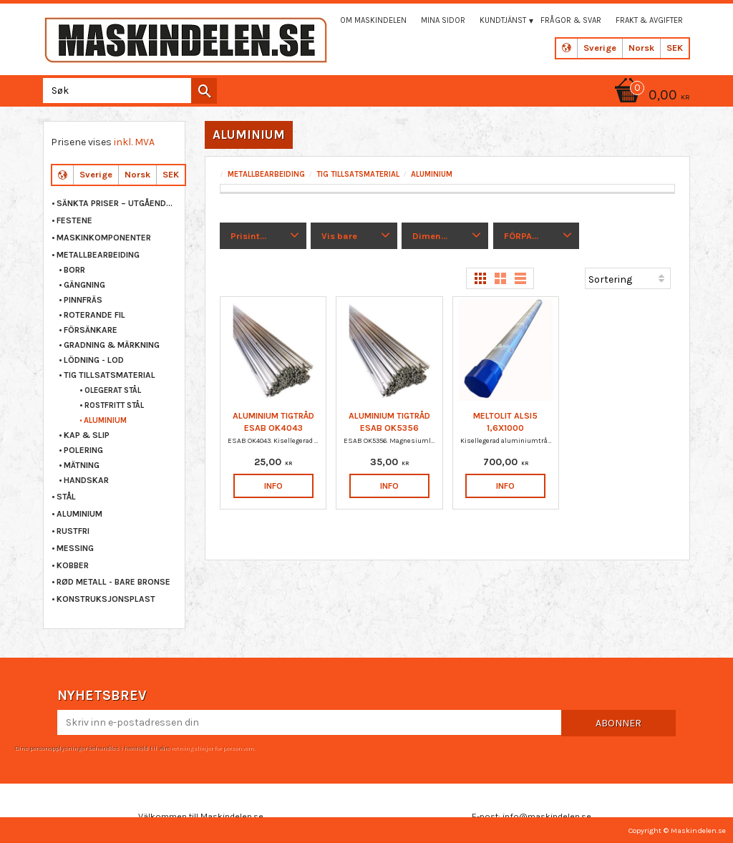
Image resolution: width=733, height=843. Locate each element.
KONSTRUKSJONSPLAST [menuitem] (106, 599)
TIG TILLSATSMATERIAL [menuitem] (109, 375)
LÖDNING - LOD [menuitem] (94, 360)
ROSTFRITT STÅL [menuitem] (114, 405)
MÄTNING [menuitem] (81, 465)
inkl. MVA (134, 142)
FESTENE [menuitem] (74, 220)
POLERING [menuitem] (83, 450)
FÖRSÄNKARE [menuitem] (90, 330)
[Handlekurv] (650, 96)
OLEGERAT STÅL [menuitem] (112, 390)
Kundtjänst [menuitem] (503, 20)
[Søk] (204, 91)
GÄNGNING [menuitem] (84, 285)
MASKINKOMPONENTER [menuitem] (104, 238)
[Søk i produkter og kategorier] (127, 90)
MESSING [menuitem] (75, 548)
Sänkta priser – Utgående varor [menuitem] (117, 203)
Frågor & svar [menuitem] (570, 20)
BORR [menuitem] (74, 270)
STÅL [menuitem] (66, 497)
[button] (263, 236)
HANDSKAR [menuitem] (86, 480)
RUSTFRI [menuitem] (73, 531)
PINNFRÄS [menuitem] (83, 300)
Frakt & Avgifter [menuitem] (649, 20)
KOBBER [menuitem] (73, 565)
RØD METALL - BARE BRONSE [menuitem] (113, 582)
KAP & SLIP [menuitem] (87, 435)
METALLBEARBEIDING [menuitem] (98, 255)
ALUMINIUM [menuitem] (105, 420)
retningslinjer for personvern (212, 747)
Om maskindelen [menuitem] (373, 20)
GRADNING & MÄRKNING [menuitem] (112, 345)
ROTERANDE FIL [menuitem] (94, 315)
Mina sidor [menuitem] (443, 20)
